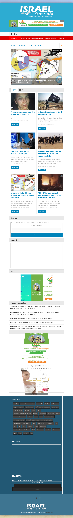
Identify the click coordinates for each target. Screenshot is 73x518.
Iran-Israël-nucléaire (49, 417)
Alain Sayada (24, 120)
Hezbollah (30, 417)
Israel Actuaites (26, 423)
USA (31, 433)
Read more (15, 124)
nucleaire (30, 426)
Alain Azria (47, 404)
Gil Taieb (35, 413)
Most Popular (57, 51)
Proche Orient (40, 430)
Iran (41, 417)
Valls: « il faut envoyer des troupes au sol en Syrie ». (20, 152)
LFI (19, 426)
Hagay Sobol (43, 413)
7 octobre (16, 404)
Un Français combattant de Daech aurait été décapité (50, 113)
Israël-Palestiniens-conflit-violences (45, 423)
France (33, 410)
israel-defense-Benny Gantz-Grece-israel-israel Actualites (39, 420)
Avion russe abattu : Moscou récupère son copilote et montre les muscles (22, 195)
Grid (13, 89)
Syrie (30, 45)
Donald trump (55, 407)
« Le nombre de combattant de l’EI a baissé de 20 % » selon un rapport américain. (50, 153)
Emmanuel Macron (18, 410)
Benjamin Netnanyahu (19, 407)
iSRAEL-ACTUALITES (19, 420)
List (20, 89)
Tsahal (19, 433)
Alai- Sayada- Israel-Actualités (27, 404)
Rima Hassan (56, 430)
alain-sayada (39, 404)
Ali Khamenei (55, 404)
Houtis (36, 417)
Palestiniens (43, 426)
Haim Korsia (51, 413)
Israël (34, 423)
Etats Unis (27, 410)
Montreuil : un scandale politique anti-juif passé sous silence (36, 318)
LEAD (15, 426)
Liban (24, 426)
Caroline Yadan (29, 407)
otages (36, 426)
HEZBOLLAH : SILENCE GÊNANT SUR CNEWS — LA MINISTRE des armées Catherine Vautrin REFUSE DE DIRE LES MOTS (34, 314)
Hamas (58, 413)
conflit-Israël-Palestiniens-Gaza (43, 407)
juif (56, 423)
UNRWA (26, 433)
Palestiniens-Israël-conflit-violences (21, 430)
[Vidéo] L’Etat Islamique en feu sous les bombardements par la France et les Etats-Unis (49, 195)
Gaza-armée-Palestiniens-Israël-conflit (22, 413)
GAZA (39, 410)
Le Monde (22, 45)
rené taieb (48, 430)
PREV (33, 430)
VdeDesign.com (49, 512)
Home (13, 45)
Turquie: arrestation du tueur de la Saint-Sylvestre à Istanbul (23, 113)
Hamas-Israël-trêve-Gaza (19, 417)
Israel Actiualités (17, 423)
